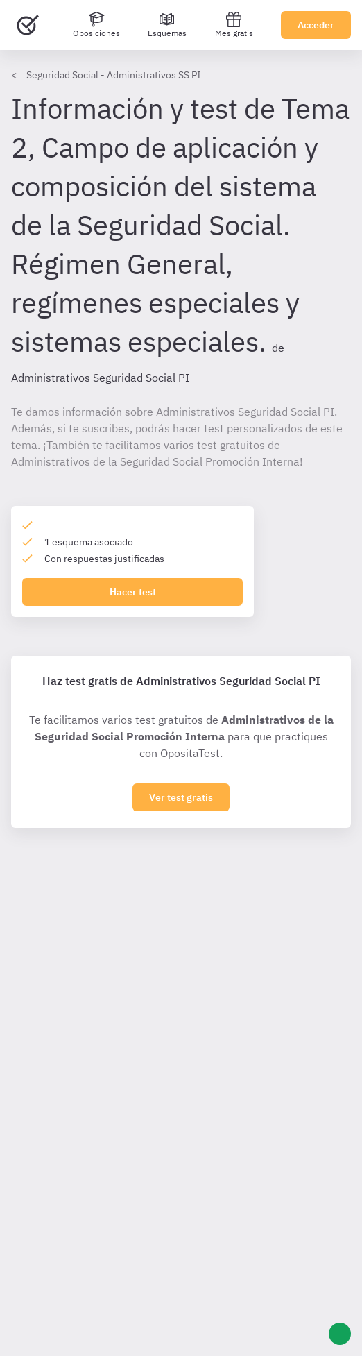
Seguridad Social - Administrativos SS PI (113, 75)
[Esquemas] (167, 25)
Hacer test (133, 592)
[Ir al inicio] (27, 25)
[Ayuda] (340, 1334)
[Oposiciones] (96, 25)
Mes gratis (234, 24)
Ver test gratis (181, 797)
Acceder (316, 25)
